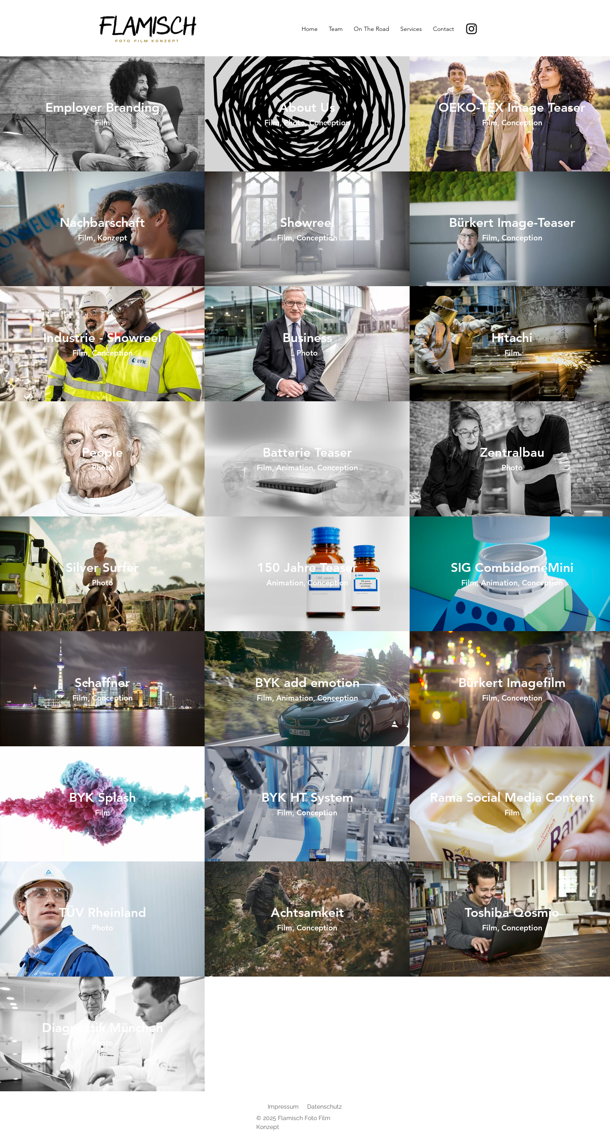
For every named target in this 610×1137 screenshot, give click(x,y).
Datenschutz (324, 1106)
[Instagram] (471, 29)
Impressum (283, 1106)
